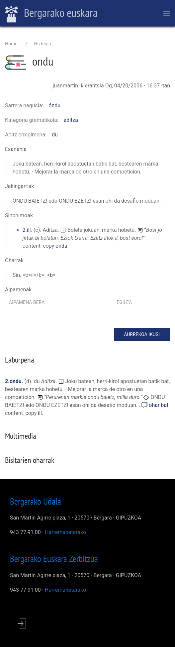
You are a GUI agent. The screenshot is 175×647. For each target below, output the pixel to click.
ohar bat (158, 405)
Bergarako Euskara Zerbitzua (54, 559)
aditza (71, 120)
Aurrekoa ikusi (142, 334)
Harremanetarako (65, 532)
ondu (61, 246)
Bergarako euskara (51, 13)
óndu (54, 105)
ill (29, 230)
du (55, 134)
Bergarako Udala (35, 501)
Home (11, 43)
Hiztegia (42, 43)
